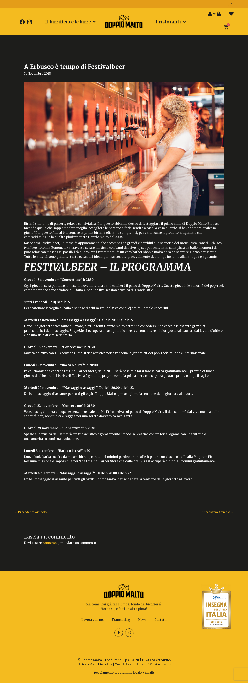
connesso (50, 543)
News (142, 620)
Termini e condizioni (131, 665)
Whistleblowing (161, 665)
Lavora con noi (92, 620)
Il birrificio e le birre (70, 22)
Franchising (121, 620)
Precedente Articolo (31, 512)
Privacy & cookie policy (94, 665)
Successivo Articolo (217, 512)
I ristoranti (171, 22)
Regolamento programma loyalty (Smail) (124, 673)
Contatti (160, 620)
